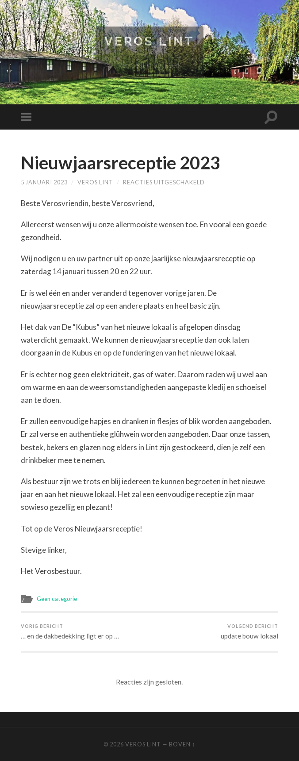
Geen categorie (57, 598)
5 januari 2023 (44, 182)
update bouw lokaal (249, 631)
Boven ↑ (182, 744)
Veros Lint (149, 41)
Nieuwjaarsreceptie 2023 (120, 162)
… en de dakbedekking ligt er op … (70, 631)
